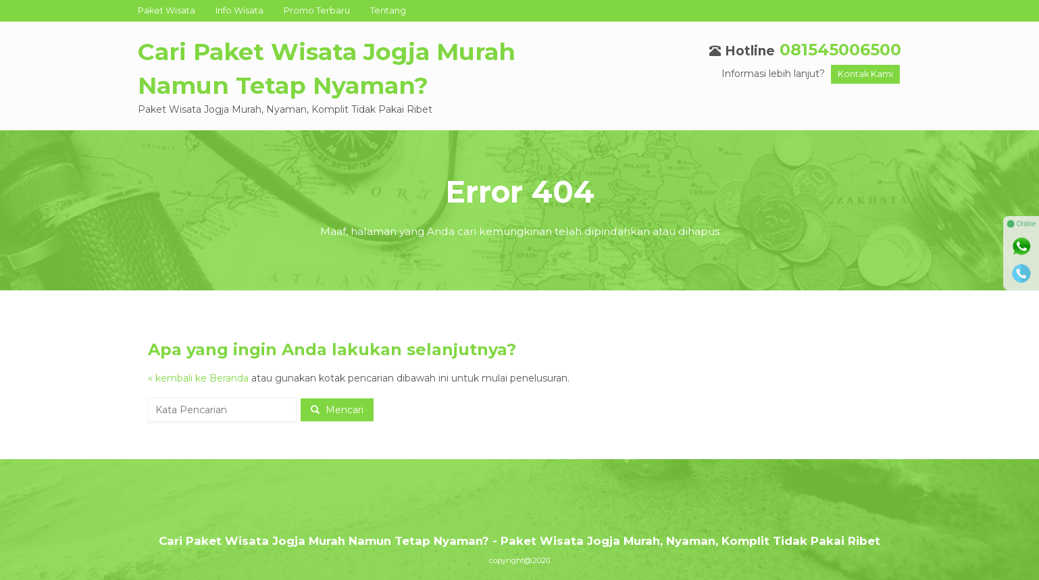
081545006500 (840, 49)
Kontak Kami (865, 74)
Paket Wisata (166, 10)
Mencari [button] (337, 410)
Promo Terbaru (317, 10)
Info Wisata (239, 10)
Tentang (388, 10)
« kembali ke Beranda (198, 378)
